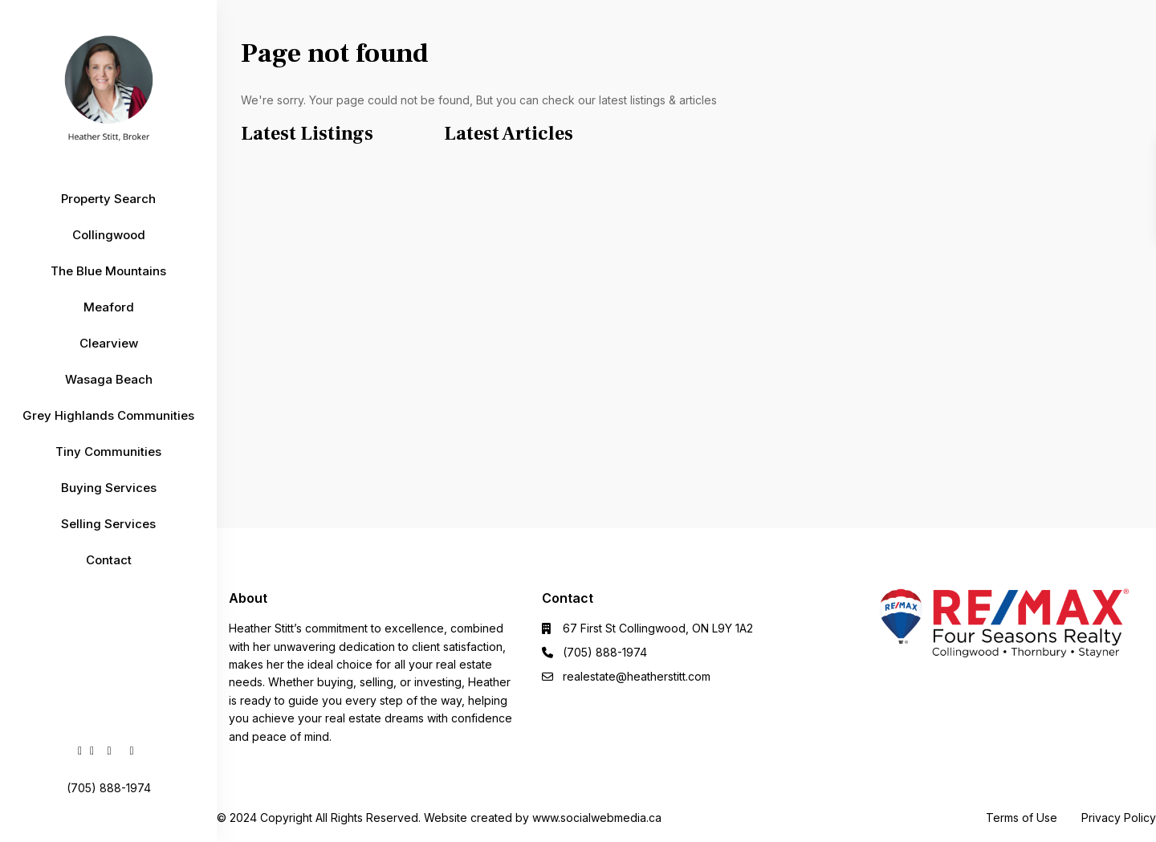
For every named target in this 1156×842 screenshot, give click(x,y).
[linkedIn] (92, 750)
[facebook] (80, 750)
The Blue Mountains (108, 271)
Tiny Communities (108, 451)
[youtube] (109, 750)
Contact (109, 559)
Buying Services (109, 487)
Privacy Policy (1118, 817)
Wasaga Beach (109, 379)
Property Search (108, 198)
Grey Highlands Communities (108, 415)
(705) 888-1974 (605, 652)
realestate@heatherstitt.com (636, 676)
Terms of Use (1021, 817)
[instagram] (131, 750)
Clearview (108, 343)
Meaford (108, 307)
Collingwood (108, 234)
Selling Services (108, 523)
